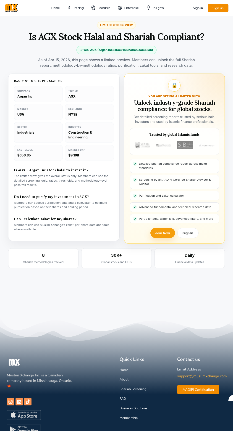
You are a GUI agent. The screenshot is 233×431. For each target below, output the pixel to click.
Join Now (162, 233)
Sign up (218, 8)
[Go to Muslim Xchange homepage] (11, 7)
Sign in (198, 8)
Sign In (188, 233)
